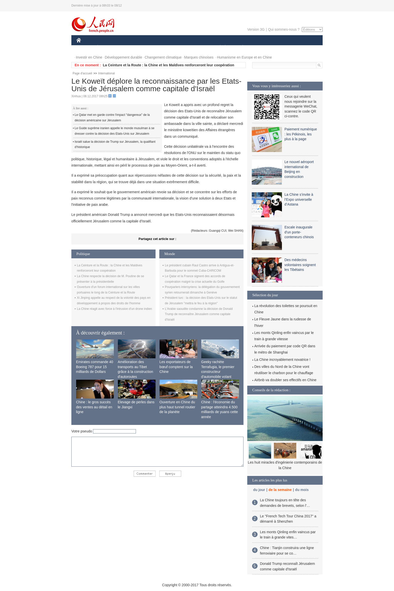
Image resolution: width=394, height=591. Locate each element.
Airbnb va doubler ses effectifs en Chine (285, 380)
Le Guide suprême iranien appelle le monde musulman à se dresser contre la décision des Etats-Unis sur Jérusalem (115, 130)
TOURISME (281, 47)
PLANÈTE (240, 47)
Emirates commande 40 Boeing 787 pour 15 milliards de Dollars (94, 367)
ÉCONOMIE (106, 47)
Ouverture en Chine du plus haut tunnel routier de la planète (177, 407)
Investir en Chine (89, 57)
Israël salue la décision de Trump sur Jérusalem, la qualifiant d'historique (115, 144)
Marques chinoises (199, 57)
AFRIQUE (151, 47)
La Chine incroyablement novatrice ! (282, 360)
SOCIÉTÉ (218, 47)
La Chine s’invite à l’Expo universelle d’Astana (298, 199)
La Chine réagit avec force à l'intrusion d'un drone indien (114, 309)
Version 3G (256, 29)
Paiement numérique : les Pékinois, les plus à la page (300, 134)
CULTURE (195, 47)
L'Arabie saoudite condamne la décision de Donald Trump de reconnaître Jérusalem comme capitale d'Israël (199, 314)
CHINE (85, 47)
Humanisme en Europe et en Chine (244, 57)
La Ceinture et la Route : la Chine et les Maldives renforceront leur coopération (168, 65)
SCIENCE (173, 47)
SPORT (260, 47)
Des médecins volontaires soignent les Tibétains (300, 265)
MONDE (129, 47)
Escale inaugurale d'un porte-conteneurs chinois (299, 232)
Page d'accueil (82, 73)
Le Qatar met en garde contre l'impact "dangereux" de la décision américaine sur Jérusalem (112, 117)
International (106, 73)
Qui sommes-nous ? (284, 29)
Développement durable (123, 57)
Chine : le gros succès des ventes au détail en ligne (94, 407)
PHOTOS (305, 47)
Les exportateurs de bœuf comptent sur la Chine (176, 367)
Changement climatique (163, 57)
